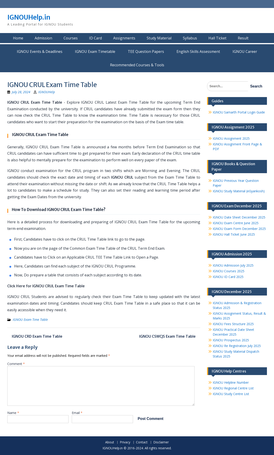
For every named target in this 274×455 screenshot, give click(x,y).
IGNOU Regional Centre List (233, 388)
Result (243, 38)
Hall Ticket (217, 38)
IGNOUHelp (46, 92)
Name (13, 413)
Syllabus (190, 38)
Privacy (125, 442)
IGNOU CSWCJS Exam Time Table (167, 336)
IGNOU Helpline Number (231, 382)
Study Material (159, 38)
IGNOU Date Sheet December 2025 (239, 217)
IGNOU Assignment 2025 (231, 138)
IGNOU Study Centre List (231, 394)
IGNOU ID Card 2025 (228, 277)
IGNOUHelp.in (28, 17)
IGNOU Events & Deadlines (39, 51)
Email (77, 413)
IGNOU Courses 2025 (228, 271)
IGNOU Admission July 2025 (233, 265)
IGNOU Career (245, 51)
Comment (16, 364)
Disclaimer (161, 442)
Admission (43, 38)
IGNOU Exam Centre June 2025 (236, 223)
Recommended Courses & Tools (137, 64)
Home (18, 38)
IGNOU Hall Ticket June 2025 (234, 234)
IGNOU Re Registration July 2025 (237, 346)
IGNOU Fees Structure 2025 (233, 324)
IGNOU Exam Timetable (95, 51)
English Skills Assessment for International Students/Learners (198, 51)
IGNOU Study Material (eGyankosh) (239, 191)
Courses (71, 38)
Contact (142, 442)
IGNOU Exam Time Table (30, 319)
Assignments (124, 38)
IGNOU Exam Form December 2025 (239, 228)
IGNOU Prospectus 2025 (231, 340)
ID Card (95, 38)
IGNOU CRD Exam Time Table (37, 336)
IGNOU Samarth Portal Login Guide (239, 112)
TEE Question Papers (146, 51)
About (109, 442)
